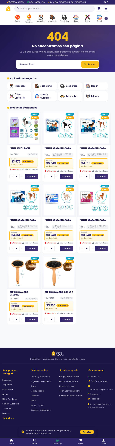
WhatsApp (94, 376)
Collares (35, 395)
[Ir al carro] (99, 9)
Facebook (94, 398)
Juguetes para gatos (40, 410)
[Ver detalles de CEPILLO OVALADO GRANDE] (59, 272)
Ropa (33, 386)
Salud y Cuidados (42, 96)
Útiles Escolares (17, 96)
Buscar (90, 64)
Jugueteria (43, 86)
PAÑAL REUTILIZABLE (19, 148)
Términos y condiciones (70, 390)
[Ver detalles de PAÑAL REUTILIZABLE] (24, 128)
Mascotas (17, 86)
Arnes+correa (37, 405)
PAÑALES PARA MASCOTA (57, 148)
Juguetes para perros (41, 381)
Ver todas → (8, 418)
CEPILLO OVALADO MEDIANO (18, 293)
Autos (33, 400)
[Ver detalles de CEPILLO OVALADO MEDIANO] (24, 272)
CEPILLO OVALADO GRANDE (58, 292)
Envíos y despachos (68, 381)
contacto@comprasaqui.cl (100, 388)
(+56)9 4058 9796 (15, 2)
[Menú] (106, 9)
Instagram (94, 394)
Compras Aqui (96, 370)
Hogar (92, 86)
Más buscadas (39, 370)
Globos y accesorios (40, 376)
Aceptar (87, 432)
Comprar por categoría (10, 372)
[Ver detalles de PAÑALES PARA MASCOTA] (59, 128)
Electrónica (68, 86)
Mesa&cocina (37, 390)
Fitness (92, 96)
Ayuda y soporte (69, 370)
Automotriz (69, 96)
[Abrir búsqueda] (54, 9)
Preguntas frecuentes (69, 376)
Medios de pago (67, 386)
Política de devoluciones (70, 395)
